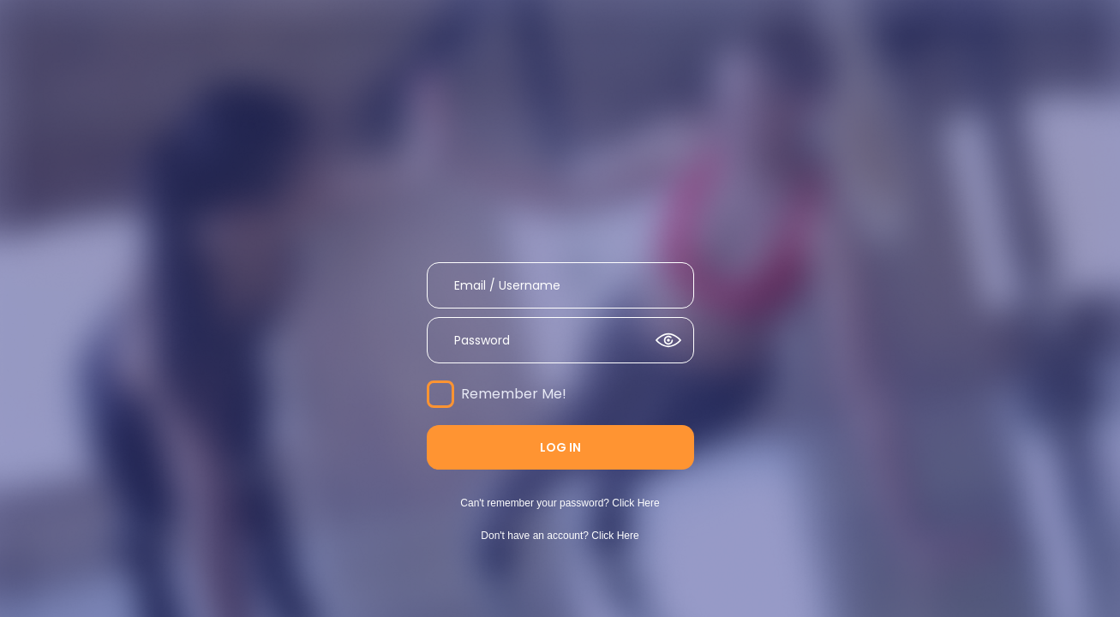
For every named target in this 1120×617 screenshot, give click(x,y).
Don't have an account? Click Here (559, 536)
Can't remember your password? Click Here (559, 503)
